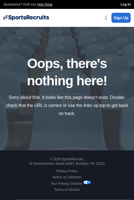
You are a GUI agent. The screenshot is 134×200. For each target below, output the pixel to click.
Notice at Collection (67, 177)
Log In (126, 4)
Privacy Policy (67, 171)
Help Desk (44, 4)
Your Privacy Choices (67, 184)
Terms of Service (67, 190)
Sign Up (121, 18)
